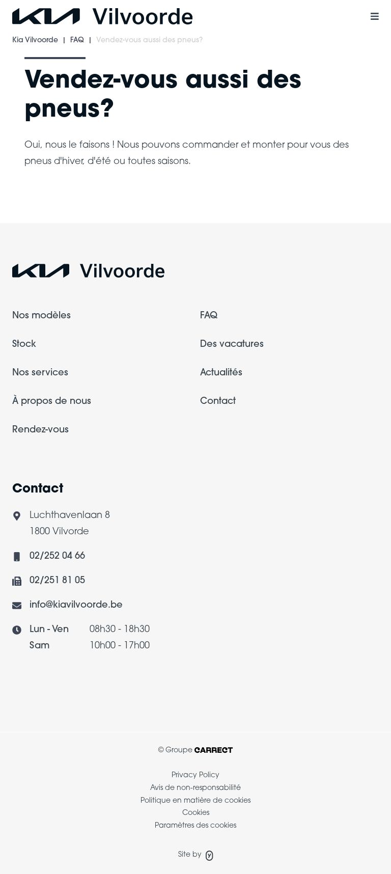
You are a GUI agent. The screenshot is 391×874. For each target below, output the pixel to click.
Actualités (221, 373)
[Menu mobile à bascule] (374, 16)
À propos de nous (51, 401)
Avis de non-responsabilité (195, 788)
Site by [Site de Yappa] (195, 856)
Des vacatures (232, 344)
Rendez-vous (40, 430)
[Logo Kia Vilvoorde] (102, 16)
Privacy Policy (195, 775)
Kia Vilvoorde (35, 40)
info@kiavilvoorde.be (76, 605)
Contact (218, 401)
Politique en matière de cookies (195, 801)
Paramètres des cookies (195, 826)
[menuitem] (101, 322)
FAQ (77, 40)
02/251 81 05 (57, 581)
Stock (24, 344)
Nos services (40, 373)
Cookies (195, 813)
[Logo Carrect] (88, 274)
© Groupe (195, 750)
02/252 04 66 (57, 556)
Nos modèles (41, 316)
